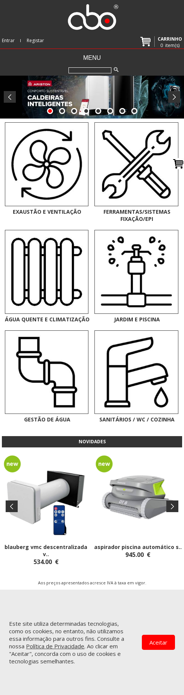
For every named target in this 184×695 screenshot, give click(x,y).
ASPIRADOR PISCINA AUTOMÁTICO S (136, 547)
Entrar (8, 40)
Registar (35, 40)
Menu (92, 58)
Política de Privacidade (55, 646)
